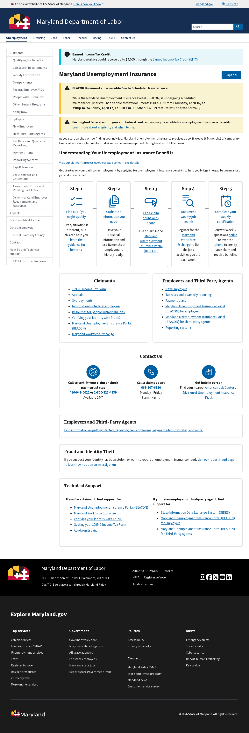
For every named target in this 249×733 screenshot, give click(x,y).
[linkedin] (229, 577)
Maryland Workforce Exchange (186, 240)
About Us (138, 571)
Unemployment (16, 38)
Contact (15, 242)
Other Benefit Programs (29, 104)
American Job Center (219, 387)
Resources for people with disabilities (98, 312)
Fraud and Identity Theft (26, 220)
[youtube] (222, 577)
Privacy (153, 571)
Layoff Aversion (23, 167)
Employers (17, 119)
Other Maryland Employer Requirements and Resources (30, 201)
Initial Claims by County (29, 235)
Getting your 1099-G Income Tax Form (100, 524)
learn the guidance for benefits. (76, 245)
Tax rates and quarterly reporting (188, 295)
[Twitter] (215, 577)
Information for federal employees (96, 306)
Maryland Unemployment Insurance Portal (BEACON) (111, 507)
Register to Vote (155, 577)
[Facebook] (209, 577)
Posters (168, 571)
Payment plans (175, 300)
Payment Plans (23, 153)
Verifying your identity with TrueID (96, 318)
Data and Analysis (21, 227)
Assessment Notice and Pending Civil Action (28, 188)
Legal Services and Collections (25, 177)
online (233, 235)
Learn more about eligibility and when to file (103, 127)
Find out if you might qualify (76, 212)
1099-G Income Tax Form (29, 261)
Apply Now (20, 112)
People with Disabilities (29, 97)
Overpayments (22, 82)
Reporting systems (178, 327)
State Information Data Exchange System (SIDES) (195, 512)
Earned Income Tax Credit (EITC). (175, 59)
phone (218, 245)
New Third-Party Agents (29, 134)
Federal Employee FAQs (28, 89)
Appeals (15, 213)
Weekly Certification (26, 75)
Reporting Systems (26, 160)
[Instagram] (202, 577)
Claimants (17, 53)
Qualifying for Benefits (28, 60)
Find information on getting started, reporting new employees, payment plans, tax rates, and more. (133, 430)
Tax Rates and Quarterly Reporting (29, 143)
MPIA (135, 577)
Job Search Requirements (30, 67)
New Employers (23, 126)
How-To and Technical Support (24, 252)
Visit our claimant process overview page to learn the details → (101, 162)
